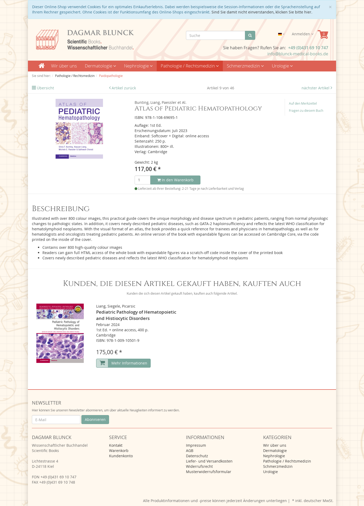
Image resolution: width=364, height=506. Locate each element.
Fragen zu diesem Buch (306, 110)
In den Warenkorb (175, 179)
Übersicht (45, 87)
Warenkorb (119, 450)
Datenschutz (197, 455)
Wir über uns (64, 66)
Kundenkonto (121, 455)
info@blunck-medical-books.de (297, 54)
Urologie (282, 66)
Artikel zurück (124, 87)
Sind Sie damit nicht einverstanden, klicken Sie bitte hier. (261, 11)
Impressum (196, 445)
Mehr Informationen (129, 363)
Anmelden (302, 33)
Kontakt (115, 445)
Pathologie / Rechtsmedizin (190, 66)
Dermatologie (100, 66)
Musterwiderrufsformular (208, 471)
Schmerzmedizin (245, 66)
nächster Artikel (316, 87)
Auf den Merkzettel (303, 103)
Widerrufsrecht (199, 466)
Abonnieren (95, 419)
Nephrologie (138, 66)
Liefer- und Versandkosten (209, 461)
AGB (189, 450)
